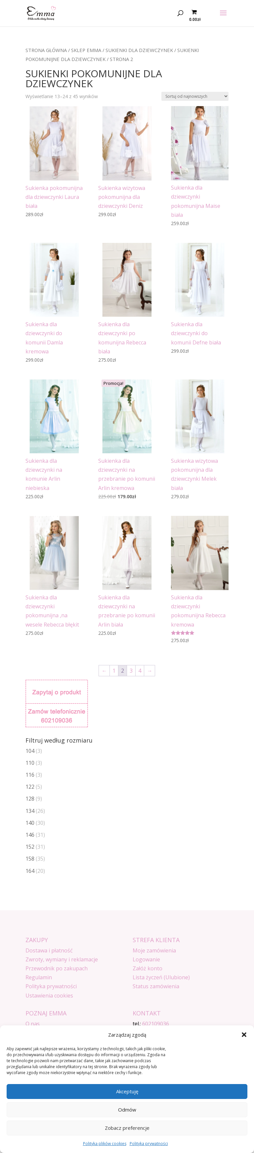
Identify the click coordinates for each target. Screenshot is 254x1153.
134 (29, 811)
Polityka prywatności (149, 1143)
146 (29, 834)
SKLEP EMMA (86, 50)
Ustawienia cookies (49, 995)
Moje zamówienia (154, 950)
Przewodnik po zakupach (56, 968)
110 (29, 762)
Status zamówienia (156, 986)
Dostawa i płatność (49, 950)
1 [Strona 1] (113, 670)
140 (29, 822)
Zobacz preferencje (127, 1127)
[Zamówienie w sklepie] (195, 96)
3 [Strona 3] (131, 670)
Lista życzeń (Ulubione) (161, 977)
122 (29, 786)
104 (29, 751)
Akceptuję (127, 1091)
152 (29, 846)
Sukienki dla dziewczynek (139, 50)
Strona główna (46, 50)
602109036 (155, 1023)
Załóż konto (147, 968)
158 (29, 858)
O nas (32, 1023)
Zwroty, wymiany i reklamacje (61, 959)
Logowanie (146, 959)
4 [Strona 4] (139, 670)
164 (29, 871)
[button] (244, 1034)
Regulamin (38, 977)
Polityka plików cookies (104, 1143)
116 (29, 774)
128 (29, 798)
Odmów (127, 1109)
